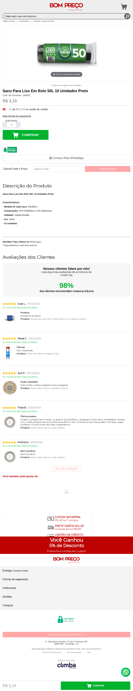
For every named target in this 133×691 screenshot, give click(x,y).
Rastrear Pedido (21, 571)
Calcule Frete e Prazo (15, 169)
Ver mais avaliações (66, 468)
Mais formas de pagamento (17, 116)
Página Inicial (9, 21)
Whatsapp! (35, 242)
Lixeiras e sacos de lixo (43, 21)
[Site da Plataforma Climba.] (66, 664)
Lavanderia (24, 21)
